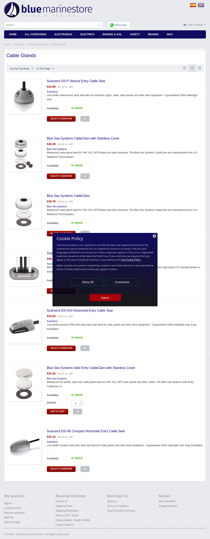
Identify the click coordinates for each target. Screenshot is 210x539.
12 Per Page (45, 69)
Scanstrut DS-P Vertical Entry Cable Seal (76, 81)
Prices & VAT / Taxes (67, 515)
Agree (105, 297)
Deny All (88, 282)
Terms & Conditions (117, 506)
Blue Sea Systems (57, 149)
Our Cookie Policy (131, 259)
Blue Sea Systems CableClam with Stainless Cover (83, 138)
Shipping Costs (64, 506)
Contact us (61, 501)
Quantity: (52, 402)
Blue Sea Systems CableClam (68, 195)
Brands (153, 34)
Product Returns (64, 524)
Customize (122, 282)
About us (112, 501)
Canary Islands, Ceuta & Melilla (73, 520)
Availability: (53, 108)
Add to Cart (57, 411)
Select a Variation (61, 119)
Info (170, 34)
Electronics (63, 34)
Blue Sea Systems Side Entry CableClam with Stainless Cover (91, 368)
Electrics (87, 34)
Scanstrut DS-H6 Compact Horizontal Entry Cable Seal (86, 431)
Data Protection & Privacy (121, 510)
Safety (135, 34)
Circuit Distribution (37, 44)
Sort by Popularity (21, 69)
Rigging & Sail (112, 34)
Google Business (168, 506)
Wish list (8, 517)
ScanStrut (52, 91)
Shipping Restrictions (67, 510)
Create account (12, 508)
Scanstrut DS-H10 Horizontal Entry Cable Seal (80, 310)
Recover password (14, 512)
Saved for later (12, 522)
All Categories (35, 34)
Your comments (167, 501)
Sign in (8, 503)
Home (13, 34)
